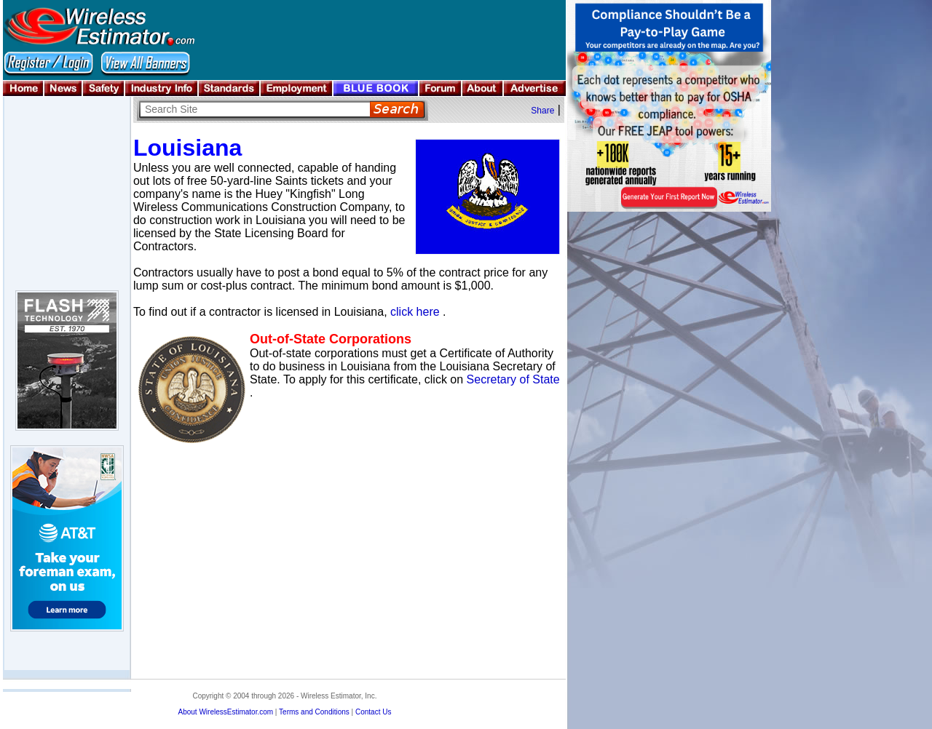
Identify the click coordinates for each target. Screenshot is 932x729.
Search (397, 109)
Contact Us (373, 712)
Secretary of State (513, 379)
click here (415, 312)
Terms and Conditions (314, 712)
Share (542, 110)
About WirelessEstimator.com (225, 712)
